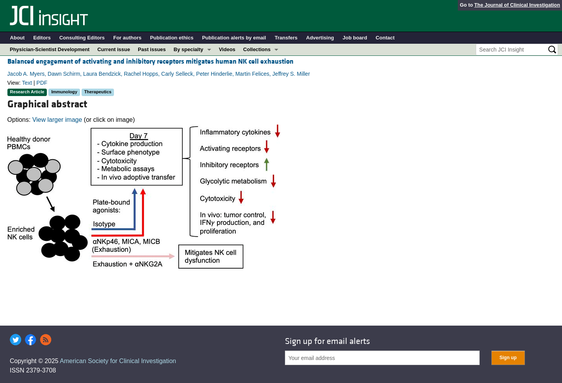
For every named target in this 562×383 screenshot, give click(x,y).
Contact (385, 38)
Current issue (113, 49)
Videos (227, 49)
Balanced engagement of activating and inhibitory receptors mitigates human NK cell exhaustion (150, 61)
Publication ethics (171, 38)
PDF (41, 83)
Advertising (320, 38)
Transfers (286, 38)
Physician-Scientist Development (49, 49)
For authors (127, 38)
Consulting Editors (82, 38)
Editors (42, 38)
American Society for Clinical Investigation (118, 361)
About (17, 38)
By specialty (188, 49)
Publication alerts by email (234, 38)
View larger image (57, 119)
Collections (256, 49)
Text (27, 83)
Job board (355, 38)
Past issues (152, 49)
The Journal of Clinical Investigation (517, 5)
